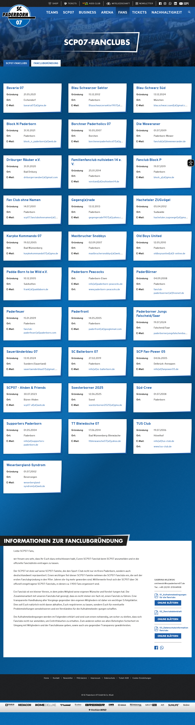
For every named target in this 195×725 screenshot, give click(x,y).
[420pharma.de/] (9, 712)
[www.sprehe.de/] (162, 712)
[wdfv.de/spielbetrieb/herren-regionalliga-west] (128, 687)
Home (46, 678)
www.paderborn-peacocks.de (104, 289)
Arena (107, 12)
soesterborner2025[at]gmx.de (105, 405)
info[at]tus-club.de (164, 441)
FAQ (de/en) (82, 678)
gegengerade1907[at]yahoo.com (106, 217)
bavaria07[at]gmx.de (35, 105)
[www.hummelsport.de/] (65, 712)
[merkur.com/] (122, 712)
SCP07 (68, 12)
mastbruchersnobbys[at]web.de (106, 253)
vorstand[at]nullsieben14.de (104, 181)
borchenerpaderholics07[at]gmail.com (110, 141)
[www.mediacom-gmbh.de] (24, 712)
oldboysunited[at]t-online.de (169, 253)
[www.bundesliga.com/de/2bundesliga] (112, 687)
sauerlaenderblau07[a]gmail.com (42, 369)
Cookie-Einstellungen (141, 678)
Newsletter (68, 678)
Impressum (95, 678)
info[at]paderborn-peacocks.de (106, 283)
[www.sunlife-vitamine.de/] (173, 712)
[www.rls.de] (135, 712)
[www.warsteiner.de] (186, 712)
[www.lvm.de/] (111, 712)
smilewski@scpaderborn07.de (169, 583)
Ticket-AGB (124, 678)
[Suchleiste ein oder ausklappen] (189, 12)
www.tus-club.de (163, 446)
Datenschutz (109, 678)
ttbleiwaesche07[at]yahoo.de (105, 441)
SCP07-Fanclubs (16, 63)
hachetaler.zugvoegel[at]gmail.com (173, 217)
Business (87, 12)
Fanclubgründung (46, 63)
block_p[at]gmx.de (164, 177)
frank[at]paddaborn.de (36, 289)
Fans (122, 12)
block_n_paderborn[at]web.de (40, 141)
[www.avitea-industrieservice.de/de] (78, 712)
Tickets (139, 12)
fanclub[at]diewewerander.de (170, 141)
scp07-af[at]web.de (34, 405)
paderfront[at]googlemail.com (105, 329)
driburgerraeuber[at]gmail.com (41, 177)
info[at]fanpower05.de (166, 369)
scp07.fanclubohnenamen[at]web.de (43, 217)
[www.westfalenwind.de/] (97, 717)
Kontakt (56, 678)
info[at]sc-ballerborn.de (102, 369)
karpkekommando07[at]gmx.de (41, 253)
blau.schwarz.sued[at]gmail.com (171, 105)
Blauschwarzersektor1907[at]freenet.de (110, 105)
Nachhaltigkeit (167, 12)
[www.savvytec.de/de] (151, 712)
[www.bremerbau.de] (95, 712)
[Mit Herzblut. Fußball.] (82, 687)
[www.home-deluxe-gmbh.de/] (45, 712)
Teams (52, 12)
